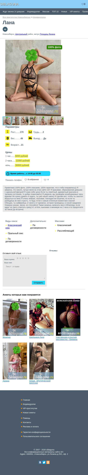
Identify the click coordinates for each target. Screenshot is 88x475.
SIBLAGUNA (9, 4)
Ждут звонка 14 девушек (13, 11)
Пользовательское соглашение (36, 436)
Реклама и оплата (31, 427)
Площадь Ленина (47, 34)
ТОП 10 (55, 11)
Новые (64, 11)
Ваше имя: (21, 262)
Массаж (45, 11)
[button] (61, 42)
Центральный (21, 34)
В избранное (33, 179)
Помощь (26, 418)
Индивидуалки (33, 11)
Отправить (40, 283)
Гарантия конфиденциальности (36, 432)
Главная (26, 400)
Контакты (27, 422)
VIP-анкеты (75, 11)
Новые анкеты (29, 412)
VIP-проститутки (30, 408)
